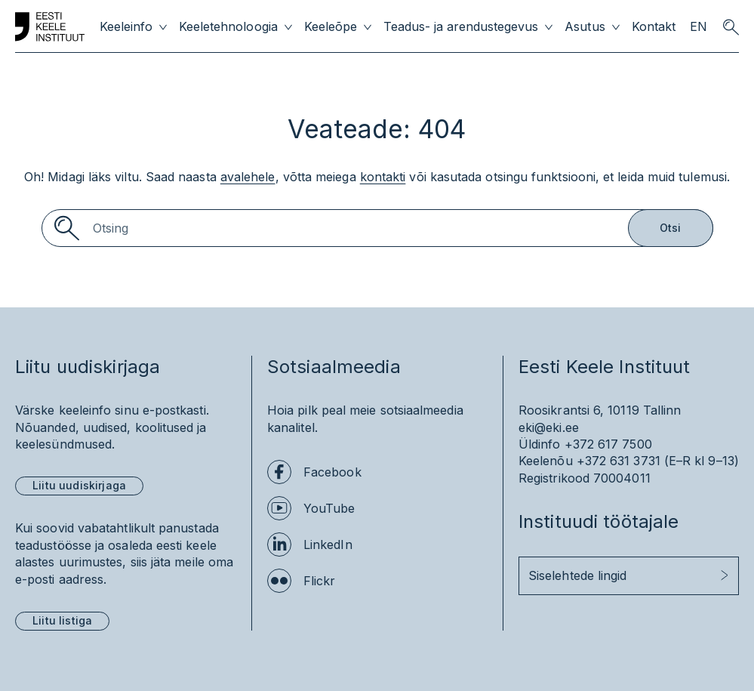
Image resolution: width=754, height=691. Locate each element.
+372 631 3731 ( (623, 460)
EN (698, 27)
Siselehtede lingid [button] (577, 575)
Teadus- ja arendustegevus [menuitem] (461, 27)
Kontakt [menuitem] (654, 27)
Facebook (332, 472)
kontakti (383, 176)
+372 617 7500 (608, 444)
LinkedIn (327, 544)
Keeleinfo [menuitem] (126, 27)
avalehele (247, 176)
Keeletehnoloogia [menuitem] (228, 27)
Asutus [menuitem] (585, 27)
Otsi (671, 227)
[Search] (377, 228)
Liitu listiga (62, 620)
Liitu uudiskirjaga (79, 485)
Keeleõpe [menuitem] (330, 27)
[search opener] (730, 27)
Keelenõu (546, 460)
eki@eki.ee (549, 427)
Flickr (319, 580)
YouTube (329, 508)
